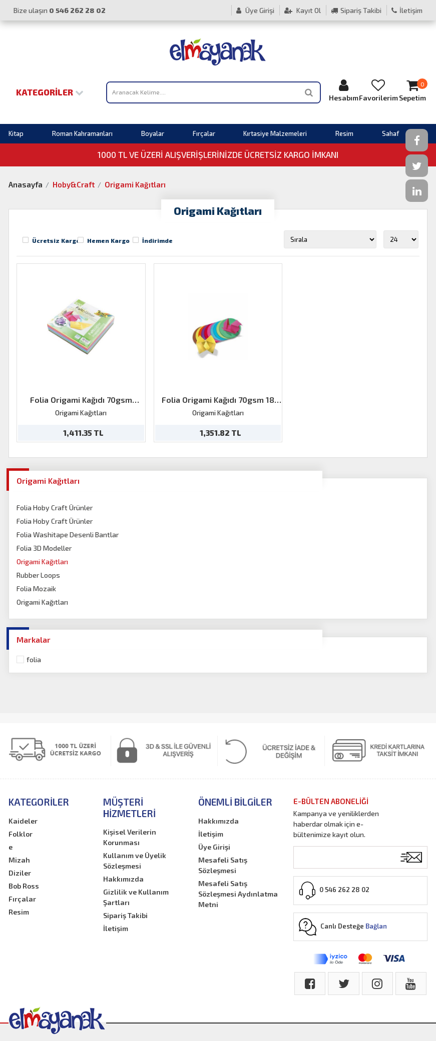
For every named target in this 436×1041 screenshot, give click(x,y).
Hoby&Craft (74, 184)
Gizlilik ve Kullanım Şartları (136, 897)
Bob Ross (24, 886)
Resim (344, 133)
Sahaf (390, 133)
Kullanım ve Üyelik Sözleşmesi (134, 860)
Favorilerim (378, 90)
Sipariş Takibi (356, 10)
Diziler (20, 873)
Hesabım (344, 90)
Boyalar (152, 133)
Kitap (16, 133)
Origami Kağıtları (135, 184)
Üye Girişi (255, 10)
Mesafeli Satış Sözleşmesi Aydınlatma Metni (238, 894)
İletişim (406, 10)
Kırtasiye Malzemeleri (275, 133)
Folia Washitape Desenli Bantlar (68, 534)
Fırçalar (204, 133)
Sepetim (413, 90)
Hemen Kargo (108, 240)
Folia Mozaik (36, 588)
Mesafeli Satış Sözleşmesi (222, 865)
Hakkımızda (123, 879)
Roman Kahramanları (82, 133)
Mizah (19, 860)
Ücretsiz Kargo (56, 240)
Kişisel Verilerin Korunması (129, 837)
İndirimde (157, 240)
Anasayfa (26, 184)
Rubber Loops (38, 575)
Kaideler (23, 821)
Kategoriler (50, 92)
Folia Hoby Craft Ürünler (55, 507)
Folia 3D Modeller (44, 548)
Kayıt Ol (302, 10)
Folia (34, 659)
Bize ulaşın (60, 10)
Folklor (21, 834)
